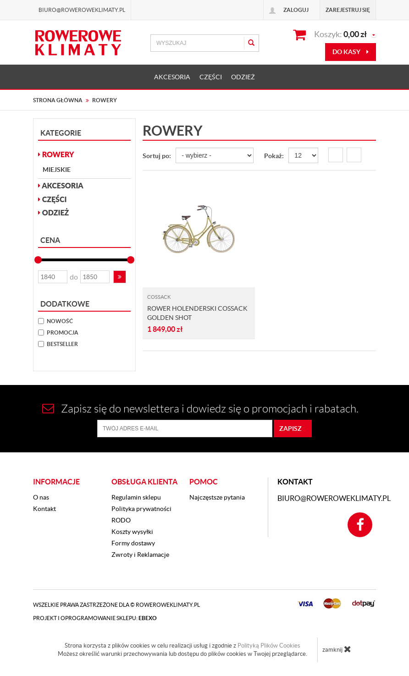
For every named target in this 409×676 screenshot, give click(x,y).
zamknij (336, 649)
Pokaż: (274, 155)
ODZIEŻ (243, 77)
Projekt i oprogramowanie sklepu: (95, 618)
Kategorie (60, 133)
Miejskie (57, 169)
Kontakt (44, 508)
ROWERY (56, 154)
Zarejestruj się (348, 10)
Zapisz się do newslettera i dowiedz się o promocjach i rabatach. (200, 408)
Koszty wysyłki (132, 531)
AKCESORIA (172, 77)
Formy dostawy (133, 543)
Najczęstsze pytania (217, 497)
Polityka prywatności (141, 508)
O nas (41, 497)
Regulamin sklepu (136, 497)
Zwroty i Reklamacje (140, 554)
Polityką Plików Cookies (269, 645)
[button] (119, 276)
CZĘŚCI (210, 77)
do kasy (350, 51)
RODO (121, 520)
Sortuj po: (157, 155)
